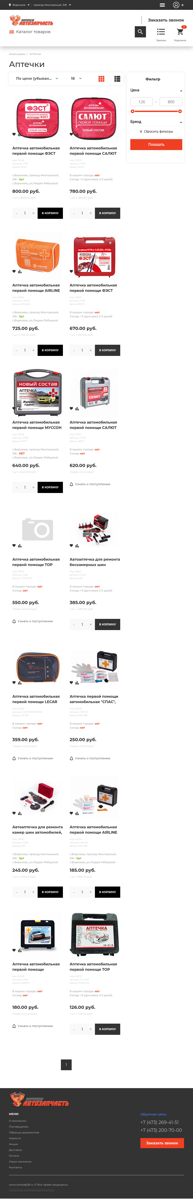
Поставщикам (18, 1126)
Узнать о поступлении (90, 484)
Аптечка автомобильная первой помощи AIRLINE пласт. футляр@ (93, 830)
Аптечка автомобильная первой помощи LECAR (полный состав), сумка (36, 699)
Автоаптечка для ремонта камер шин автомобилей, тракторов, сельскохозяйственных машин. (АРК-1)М (37, 830)
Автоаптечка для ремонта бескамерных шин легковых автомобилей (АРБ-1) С (95, 562)
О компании (17, 1120)
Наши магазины (20, 1161)
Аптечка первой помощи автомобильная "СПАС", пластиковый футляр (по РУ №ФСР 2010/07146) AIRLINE (94, 699)
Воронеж (19, 4)
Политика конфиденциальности (31, 1189)
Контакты (15, 1167)
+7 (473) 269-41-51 (159, 1122)
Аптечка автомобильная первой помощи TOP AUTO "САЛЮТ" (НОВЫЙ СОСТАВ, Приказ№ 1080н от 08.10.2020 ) (36, 562)
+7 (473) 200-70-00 (161, 1130)
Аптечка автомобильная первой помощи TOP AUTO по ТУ (93, 967)
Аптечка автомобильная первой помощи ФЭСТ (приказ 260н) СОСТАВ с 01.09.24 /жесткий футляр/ (95, 288)
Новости (15, 1138)
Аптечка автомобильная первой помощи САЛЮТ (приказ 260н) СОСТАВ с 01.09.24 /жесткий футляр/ (95, 425)
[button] (36, 78)
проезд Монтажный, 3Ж (50, 4)
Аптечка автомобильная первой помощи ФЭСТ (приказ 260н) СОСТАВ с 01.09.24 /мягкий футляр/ (36, 151)
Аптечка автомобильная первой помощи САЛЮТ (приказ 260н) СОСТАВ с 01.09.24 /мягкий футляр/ (94, 151)
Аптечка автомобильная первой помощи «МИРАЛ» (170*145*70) (36, 967)
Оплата (14, 1155)
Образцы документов (24, 1132)
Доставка (15, 1150)
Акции (13, 1144)
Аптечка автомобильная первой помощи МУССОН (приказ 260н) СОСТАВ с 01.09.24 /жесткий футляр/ (37, 425)
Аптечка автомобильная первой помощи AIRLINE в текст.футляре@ (36, 288)
